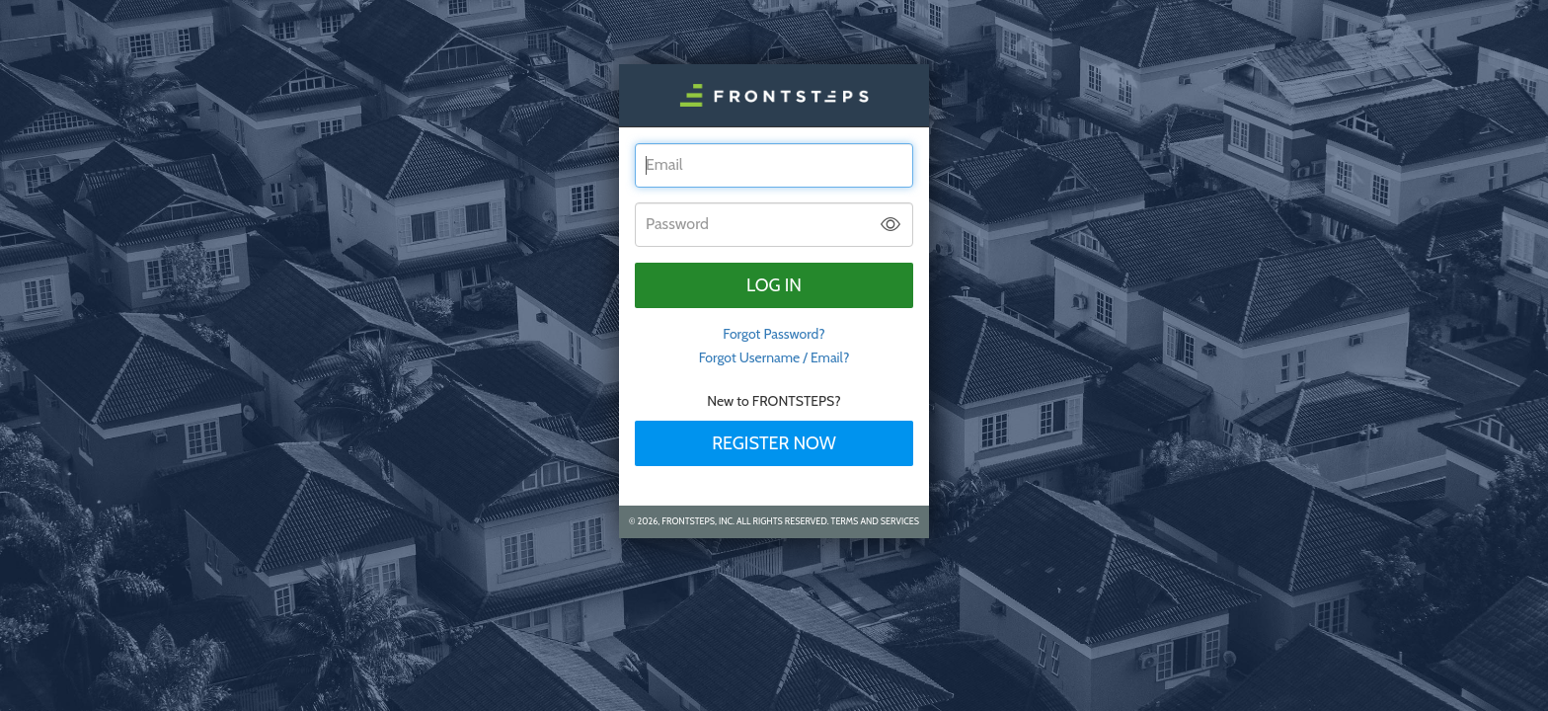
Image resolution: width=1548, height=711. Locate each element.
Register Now (774, 443)
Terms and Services (875, 520)
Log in (774, 285)
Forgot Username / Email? (774, 357)
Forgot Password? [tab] (774, 334)
